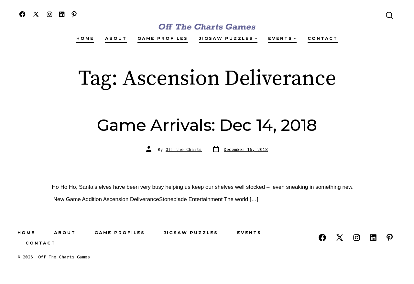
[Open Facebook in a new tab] (22, 14)
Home (85, 38)
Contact (323, 38)
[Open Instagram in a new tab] (49, 14)
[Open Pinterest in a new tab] (74, 14)
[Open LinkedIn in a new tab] (62, 14)
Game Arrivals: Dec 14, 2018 (207, 125)
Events (282, 38)
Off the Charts (184, 149)
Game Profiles (162, 38)
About (116, 38)
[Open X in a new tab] (36, 14)
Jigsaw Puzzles (228, 38)
